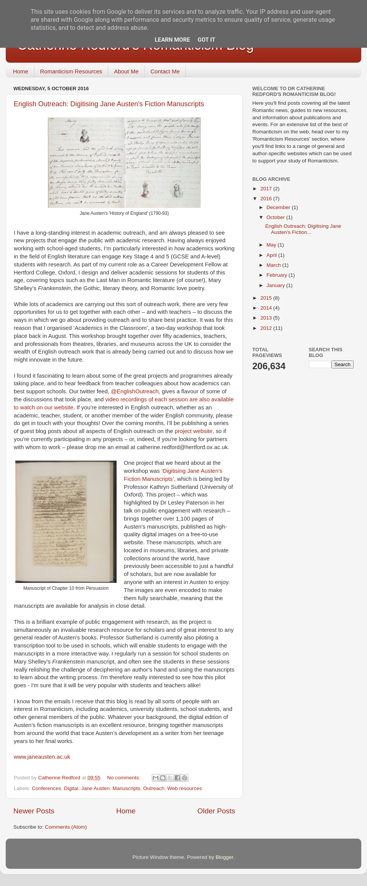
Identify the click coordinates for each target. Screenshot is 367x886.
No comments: (124, 778)
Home (20, 71)
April (272, 255)
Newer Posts (33, 811)
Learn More (172, 39)
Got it (206, 39)
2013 (266, 318)
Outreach (154, 788)
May (272, 245)
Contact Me (165, 71)
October (276, 217)
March (274, 265)
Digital (71, 788)
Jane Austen (95, 788)
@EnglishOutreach (135, 391)
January (276, 285)
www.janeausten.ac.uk (42, 757)
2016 (266, 198)
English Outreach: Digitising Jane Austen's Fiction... (303, 229)
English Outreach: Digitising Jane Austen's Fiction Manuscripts (109, 104)
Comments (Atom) (66, 827)
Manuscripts (126, 788)
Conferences (46, 788)
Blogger (224, 857)
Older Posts (216, 811)
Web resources (184, 788)
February (277, 275)
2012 (266, 328)
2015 (266, 298)
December (279, 207)
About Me (126, 71)
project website (194, 431)
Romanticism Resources (71, 71)
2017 (266, 188)
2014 (266, 308)
